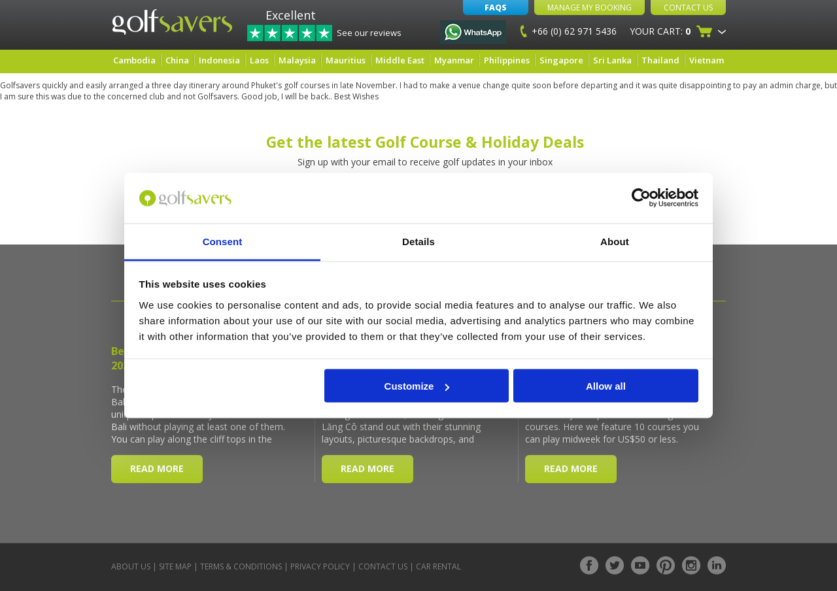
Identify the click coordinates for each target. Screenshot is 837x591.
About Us (130, 566)
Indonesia (219, 60)
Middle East (399, 60)
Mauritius (346, 60)
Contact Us (688, 7)
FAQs (496, 7)
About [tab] (614, 240)
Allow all (606, 386)
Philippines (507, 60)
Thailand (660, 60)
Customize (417, 386)
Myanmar (454, 60)
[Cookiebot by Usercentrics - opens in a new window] (641, 198)
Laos (259, 60)
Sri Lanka (612, 60)
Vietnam (706, 60)
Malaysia (297, 60)
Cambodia (134, 60)
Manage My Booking (589, 7)
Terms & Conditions (241, 566)
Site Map (175, 566)
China (177, 60)
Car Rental (438, 566)
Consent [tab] (223, 240)
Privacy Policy (320, 566)
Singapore (561, 60)
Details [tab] (418, 240)
